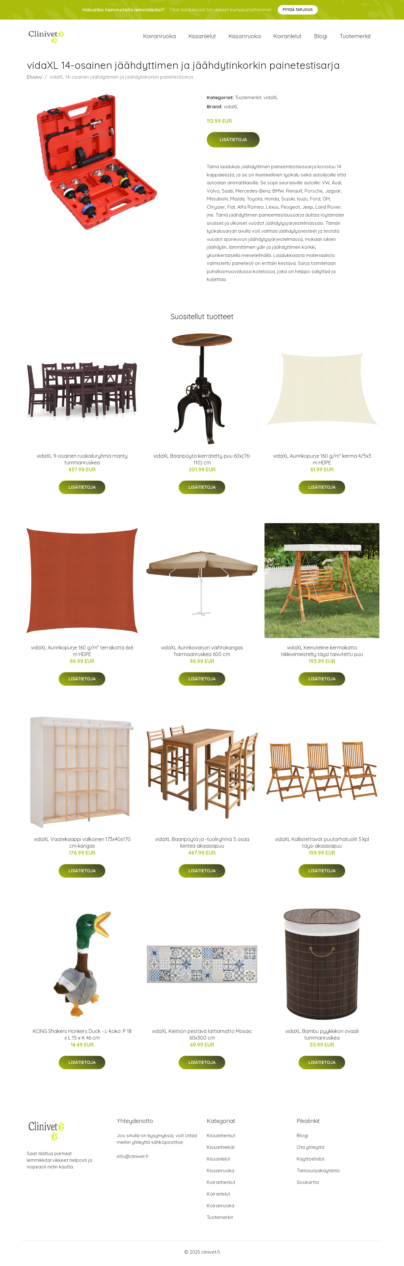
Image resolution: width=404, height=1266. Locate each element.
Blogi (320, 37)
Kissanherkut (221, 1139)
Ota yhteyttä (310, 1150)
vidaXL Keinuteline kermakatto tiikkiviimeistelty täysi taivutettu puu (322, 654)
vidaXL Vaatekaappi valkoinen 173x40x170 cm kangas (82, 845)
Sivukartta (308, 1185)
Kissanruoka (245, 37)
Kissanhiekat (221, 1150)
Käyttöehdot (310, 1162)
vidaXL (271, 101)
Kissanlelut (202, 37)
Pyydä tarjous (298, 9)
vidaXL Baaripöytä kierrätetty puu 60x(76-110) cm (202, 462)
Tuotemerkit (355, 37)
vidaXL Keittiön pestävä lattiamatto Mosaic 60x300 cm (202, 1037)
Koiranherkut (221, 1185)
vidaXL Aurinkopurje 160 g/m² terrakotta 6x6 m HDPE (82, 654)
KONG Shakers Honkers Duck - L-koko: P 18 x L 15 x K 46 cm (82, 1037)
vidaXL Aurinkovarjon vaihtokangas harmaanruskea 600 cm (202, 654)
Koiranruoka (159, 37)
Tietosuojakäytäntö (318, 1174)
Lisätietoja (233, 143)
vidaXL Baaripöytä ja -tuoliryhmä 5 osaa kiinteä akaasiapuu (202, 845)
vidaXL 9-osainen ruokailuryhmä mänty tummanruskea (82, 462)
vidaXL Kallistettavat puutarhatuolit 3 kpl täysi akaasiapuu (322, 845)
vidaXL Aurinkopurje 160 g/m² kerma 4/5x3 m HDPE (322, 462)
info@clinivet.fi (132, 1159)
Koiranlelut (287, 37)
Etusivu (34, 80)
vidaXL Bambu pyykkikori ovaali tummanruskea (322, 1037)
